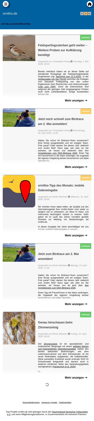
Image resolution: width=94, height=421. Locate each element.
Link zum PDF (47, 86)
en (89, 13)
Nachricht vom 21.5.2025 (68, 76)
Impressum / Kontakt (49, 402)
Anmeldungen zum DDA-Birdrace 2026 (57, 153)
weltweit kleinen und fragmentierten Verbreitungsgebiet (63, 347)
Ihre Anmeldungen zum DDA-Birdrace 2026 (63, 286)
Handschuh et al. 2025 (64, 366)
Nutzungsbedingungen (31, 402)
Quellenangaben (65, 402)
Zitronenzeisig (50, 344)
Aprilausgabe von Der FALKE (52, 79)
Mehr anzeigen (76, 100)
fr (81, 13)
